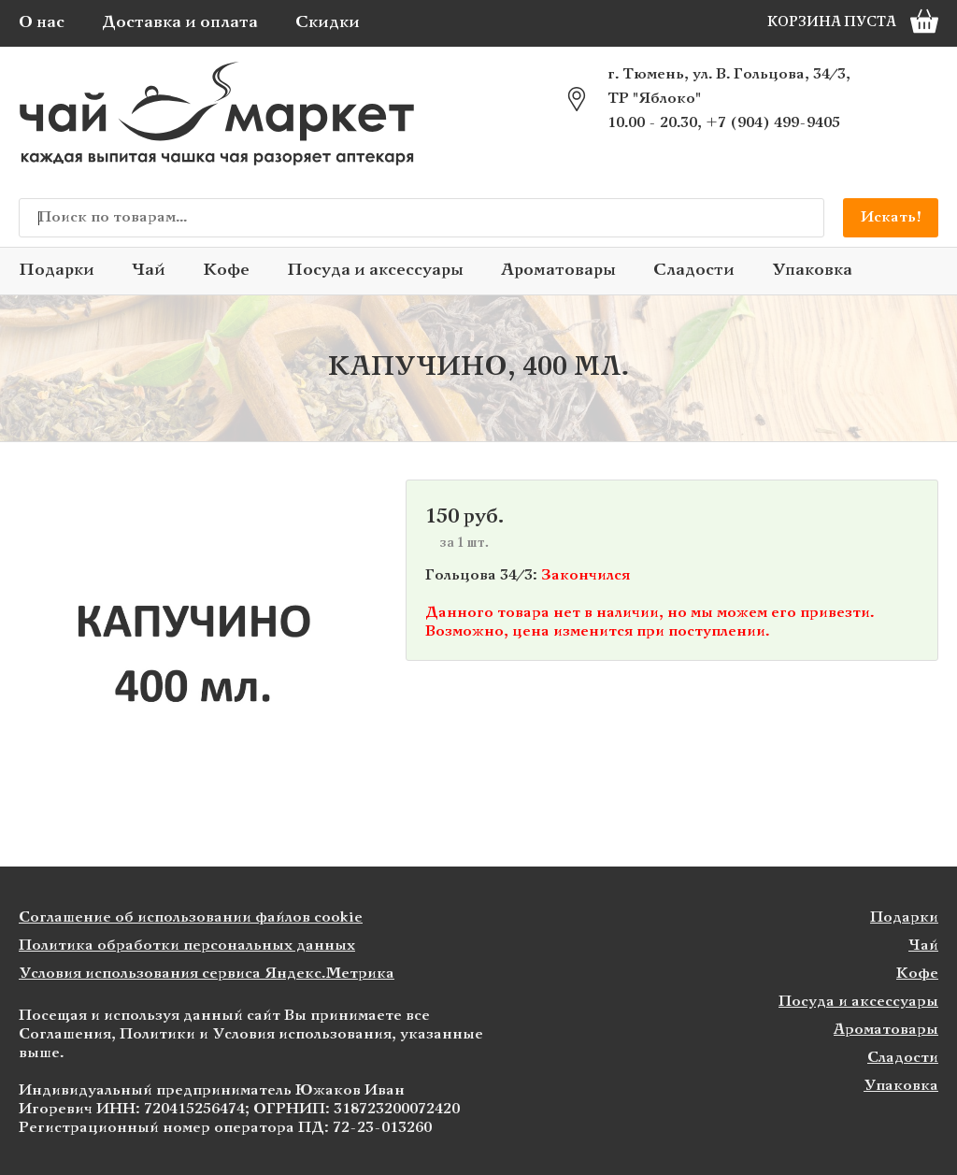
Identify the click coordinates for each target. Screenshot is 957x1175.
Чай (148, 271)
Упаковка (812, 271)
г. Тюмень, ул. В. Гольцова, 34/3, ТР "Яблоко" (728, 86)
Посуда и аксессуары (375, 271)
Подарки (56, 271)
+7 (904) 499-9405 (773, 123)
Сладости (694, 271)
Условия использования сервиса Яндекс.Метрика (206, 974)
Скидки (327, 23)
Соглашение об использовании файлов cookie (191, 917)
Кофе (226, 271)
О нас (41, 23)
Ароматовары (558, 271)
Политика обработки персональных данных (187, 946)
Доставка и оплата (180, 23)
